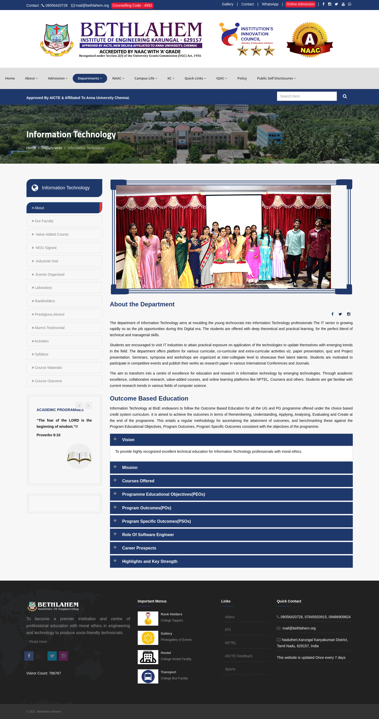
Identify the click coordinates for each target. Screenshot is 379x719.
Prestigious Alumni (49, 314)
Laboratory (43, 288)
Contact (248, 4)
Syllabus (41, 354)
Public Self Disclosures (276, 78)
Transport (168, 672)
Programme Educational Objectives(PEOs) (163, 494)
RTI (228, 630)
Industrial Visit (46, 261)
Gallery (227, 4)
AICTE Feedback (239, 656)
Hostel (166, 653)
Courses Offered (138, 481)
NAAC (118, 78)
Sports (230, 669)
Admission (58, 78)
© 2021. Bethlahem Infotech (44, 711)
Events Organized (49, 274)
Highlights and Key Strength (150, 561)
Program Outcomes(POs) (146, 508)
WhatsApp (270, 4)
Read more (36, 642)
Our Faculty (43, 221)
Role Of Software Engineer (148, 534)
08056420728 (56, 5)
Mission (130, 467)
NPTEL (231, 643)
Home (10, 78)
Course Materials (48, 368)
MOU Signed (45, 248)
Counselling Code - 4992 (132, 5)
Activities (41, 341)
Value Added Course (51, 234)
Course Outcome (48, 381)
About (31, 78)
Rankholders (44, 301)
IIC (171, 78)
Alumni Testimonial (49, 328)
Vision (128, 440)
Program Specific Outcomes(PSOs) (156, 521)
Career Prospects (139, 548)
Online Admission (300, 4)
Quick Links (195, 78)
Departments (90, 78)
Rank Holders (171, 614)
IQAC (221, 78)
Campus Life (146, 78)
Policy (242, 78)
